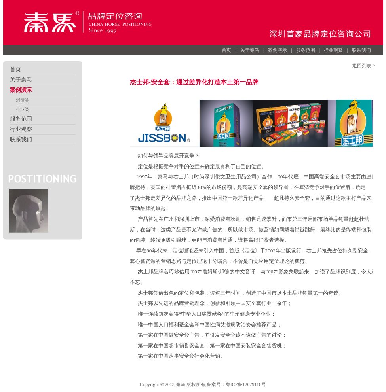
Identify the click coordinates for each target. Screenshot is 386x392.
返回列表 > (363, 65)
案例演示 (277, 50)
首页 (226, 50)
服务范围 (305, 50)
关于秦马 (249, 50)
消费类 (22, 100)
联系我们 (361, 50)
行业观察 (333, 50)
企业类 (22, 109)
